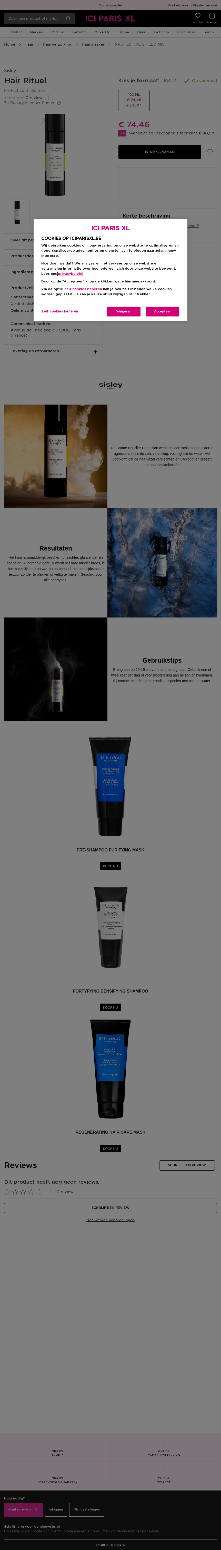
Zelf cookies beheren (83, 289)
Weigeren (123, 311)
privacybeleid (70, 274)
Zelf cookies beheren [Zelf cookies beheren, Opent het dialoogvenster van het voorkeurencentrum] (59, 311)
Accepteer (162, 311)
